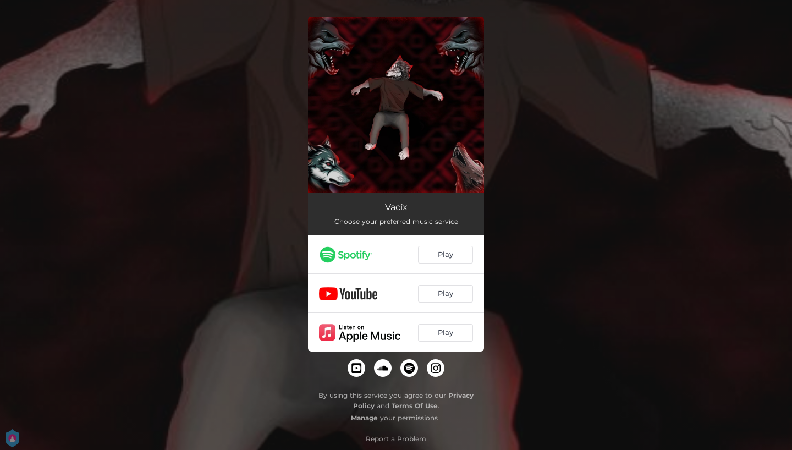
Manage (364, 418)
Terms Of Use (415, 406)
